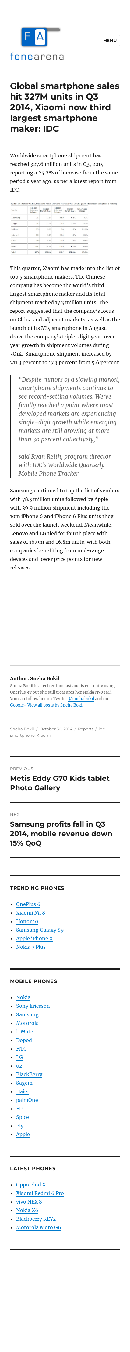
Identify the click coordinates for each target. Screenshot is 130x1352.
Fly (19, 1126)
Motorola (27, 1023)
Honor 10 (27, 921)
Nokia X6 (27, 1210)
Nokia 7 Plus (31, 947)
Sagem (24, 1083)
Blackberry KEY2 (36, 1219)
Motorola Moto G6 (38, 1227)
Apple (23, 1134)
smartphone (22, 735)
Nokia (23, 997)
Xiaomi (44, 735)
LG (19, 1057)
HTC (21, 1049)
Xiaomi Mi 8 (30, 913)
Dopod (24, 1040)
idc (102, 728)
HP (19, 1108)
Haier (22, 1091)
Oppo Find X (31, 1185)
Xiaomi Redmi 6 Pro (40, 1193)
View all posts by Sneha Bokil (55, 705)
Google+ (18, 705)
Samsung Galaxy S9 (40, 930)
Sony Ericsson (33, 1006)
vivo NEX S (29, 1202)
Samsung (27, 1014)
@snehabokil (81, 698)
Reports (85, 728)
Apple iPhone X (34, 938)
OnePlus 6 (28, 904)
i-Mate (24, 1032)
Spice (22, 1117)
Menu (110, 40)
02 (19, 1066)
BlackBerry (29, 1074)
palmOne (27, 1100)
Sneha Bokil (22, 728)
